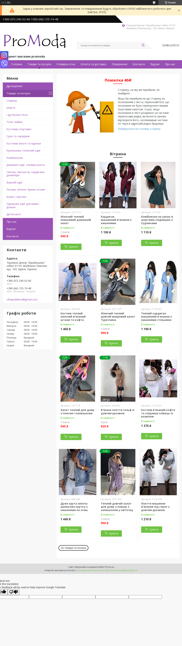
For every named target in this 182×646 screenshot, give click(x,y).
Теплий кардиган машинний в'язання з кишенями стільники (156, 317)
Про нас (170, 64)
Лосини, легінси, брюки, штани (25, 189)
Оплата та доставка (93, 64)
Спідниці (11, 100)
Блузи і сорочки (16, 196)
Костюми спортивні (18, 129)
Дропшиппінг (14, 86)
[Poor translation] (14, 592)
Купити (73, 246)
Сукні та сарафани (18, 136)
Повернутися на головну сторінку (139, 129)
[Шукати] (143, 45)
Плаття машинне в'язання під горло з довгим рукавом (155, 507)
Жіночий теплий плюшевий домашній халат (76, 220)
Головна (16, 64)
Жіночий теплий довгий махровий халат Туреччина (118, 317)
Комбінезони (14, 158)
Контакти (139, 64)
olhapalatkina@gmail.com (22, 299)
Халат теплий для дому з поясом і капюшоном (77, 411)
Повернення (119, 64)
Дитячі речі (13, 214)
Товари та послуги (39, 64)
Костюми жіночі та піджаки (23, 143)
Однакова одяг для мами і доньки (22, 205)
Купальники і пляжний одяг (23, 150)
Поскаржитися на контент (91, 570)
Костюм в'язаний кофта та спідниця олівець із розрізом (158, 413)
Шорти (10, 107)
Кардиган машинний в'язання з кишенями (116, 220)
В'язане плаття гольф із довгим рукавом (117, 411)
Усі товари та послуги (73, 547)
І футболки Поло (17, 115)
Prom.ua (109, 567)
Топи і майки (14, 122)
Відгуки (155, 64)
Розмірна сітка (66, 64)
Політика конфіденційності (123, 570)
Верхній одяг (14, 182)
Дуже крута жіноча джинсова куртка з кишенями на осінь (74, 507)
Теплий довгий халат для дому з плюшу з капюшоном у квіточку (117, 507)
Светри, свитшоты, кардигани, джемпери (25, 173)
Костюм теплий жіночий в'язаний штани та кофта (73, 317)
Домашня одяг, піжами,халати (25, 165)
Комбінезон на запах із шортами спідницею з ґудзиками (157, 220)
